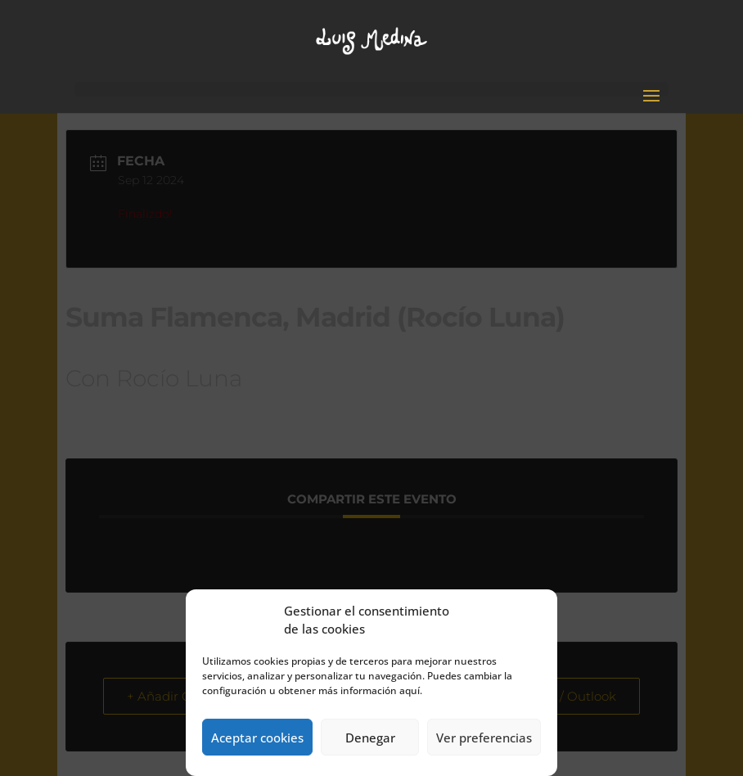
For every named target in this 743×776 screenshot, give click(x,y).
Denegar (370, 737)
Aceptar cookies (257, 737)
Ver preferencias (484, 737)
